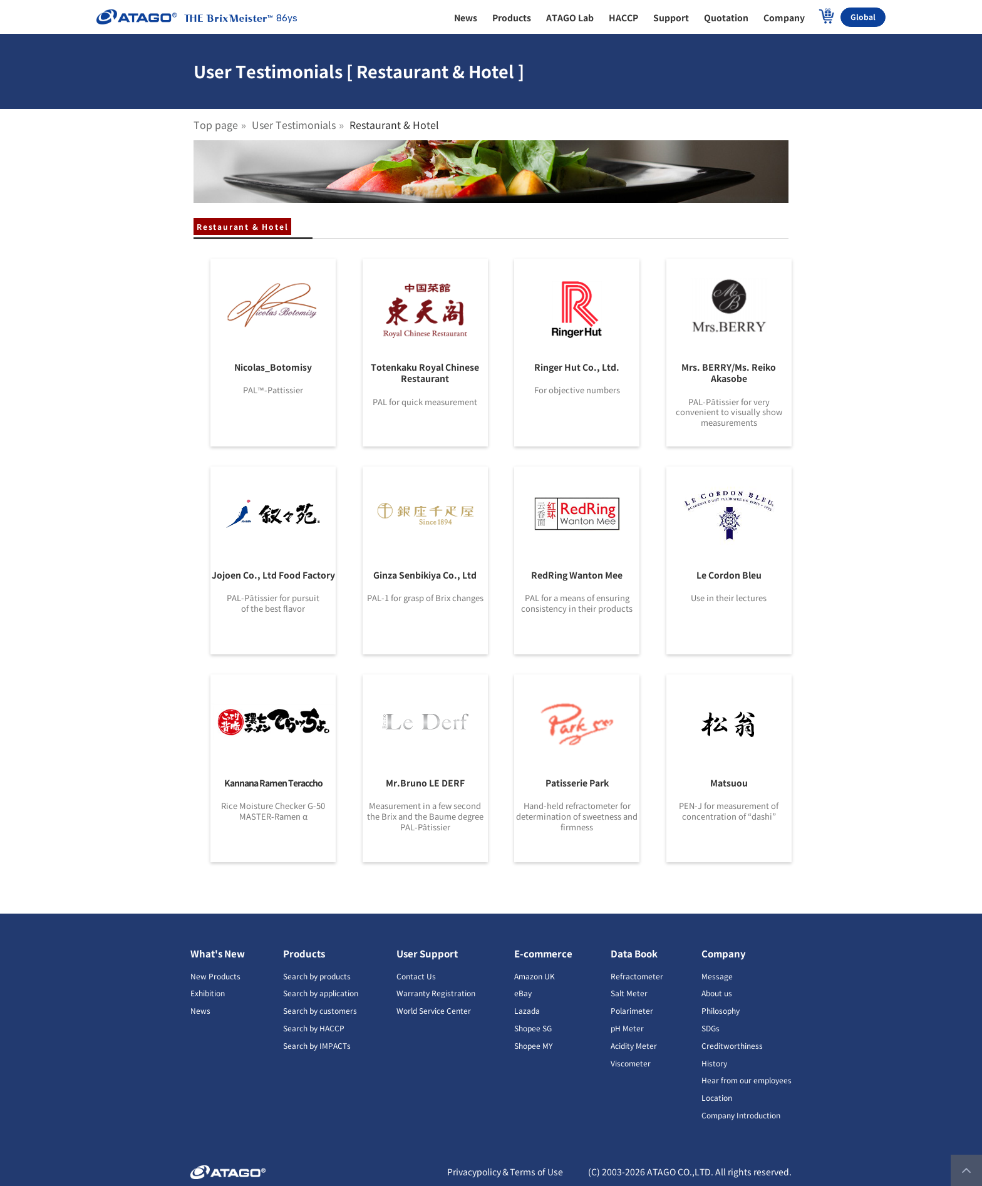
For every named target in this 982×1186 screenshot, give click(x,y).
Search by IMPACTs (317, 1045)
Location (716, 1097)
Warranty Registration (435, 992)
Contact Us (416, 976)
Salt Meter (629, 992)
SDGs (710, 1028)
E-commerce (543, 953)
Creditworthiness (732, 1045)
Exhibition (207, 992)
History (714, 1063)
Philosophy (720, 1010)
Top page (216, 124)
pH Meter (627, 1028)
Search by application (320, 992)
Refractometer (637, 976)
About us (716, 992)
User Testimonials (294, 124)
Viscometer (631, 1063)
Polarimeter (632, 1010)
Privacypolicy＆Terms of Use (505, 1171)
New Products (215, 976)
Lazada (527, 1010)
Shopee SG (533, 1028)
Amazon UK (534, 976)
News (200, 1010)
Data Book (634, 953)
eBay (523, 992)
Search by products (317, 976)
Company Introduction (740, 1115)
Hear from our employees (746, 1080)
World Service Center (433, 1010)
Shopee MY (533, 1045)
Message (717, 976)
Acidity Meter (634, 1045)
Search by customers (320, 1010)
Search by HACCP (313, 1028)
